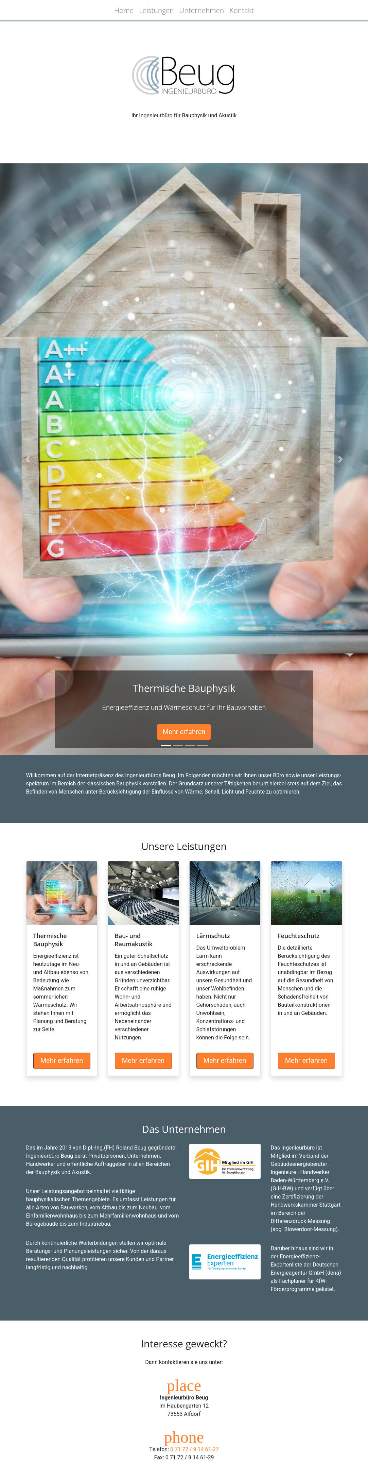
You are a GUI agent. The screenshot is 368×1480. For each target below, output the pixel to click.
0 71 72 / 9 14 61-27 (194, 1464)
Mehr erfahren (61, 1075)
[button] (27, 459)
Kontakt (241, 10)
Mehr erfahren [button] (184, 732)
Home (124, 10)
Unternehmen (201, 10)
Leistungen (156, 10)
